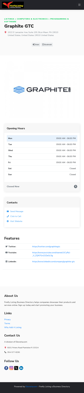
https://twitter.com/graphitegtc (46, 246)
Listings (9, 19)
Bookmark (47, 44)
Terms (7, 323)
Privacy (7, 319)
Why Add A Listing (12, 327)
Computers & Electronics (32, 19)
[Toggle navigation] (79, 5)
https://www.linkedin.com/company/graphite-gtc (53, 261)
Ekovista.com (31, 386)
